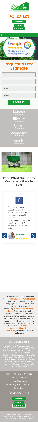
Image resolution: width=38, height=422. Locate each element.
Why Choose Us (19, 377)
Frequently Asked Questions (19, 384)
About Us (18, 373)
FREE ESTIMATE (19, 21)
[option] (19, 217)
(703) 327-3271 (19, 16)
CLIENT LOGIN (19, 29)
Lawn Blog (19, 388)
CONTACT (19, 25)
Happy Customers (19, 381)
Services (28, 373)
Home (9, 373)
